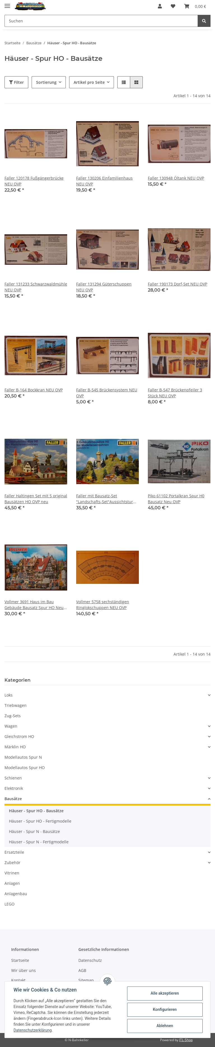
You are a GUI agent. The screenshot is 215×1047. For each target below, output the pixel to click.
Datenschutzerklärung (33, 1030)
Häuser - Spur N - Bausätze (34, 831)
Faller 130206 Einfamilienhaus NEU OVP (104, 181)
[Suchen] (101, 21)
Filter (16, 82)
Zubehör (12, 862)
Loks (8, 695)
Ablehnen (164, 1025)
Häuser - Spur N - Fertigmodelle (39, 841)
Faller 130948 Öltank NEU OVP (176, 178)
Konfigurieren (164, 1009)
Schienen (13, 778)
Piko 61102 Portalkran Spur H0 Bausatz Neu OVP (176, 498)
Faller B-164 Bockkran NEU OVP (33, 390)
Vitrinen (11, 873)
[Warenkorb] (195, 6)
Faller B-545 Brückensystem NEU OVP (106, 392)
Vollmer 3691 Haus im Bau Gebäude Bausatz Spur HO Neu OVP (34, 604)
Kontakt (18, 980)
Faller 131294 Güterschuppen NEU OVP (104, 286)
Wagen (10, 726)
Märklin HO (15, 746)
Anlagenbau (15, 893)
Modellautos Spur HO (24, 767)
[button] (159, 6)
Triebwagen (15, 705)
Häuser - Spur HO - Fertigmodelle (40, 821)
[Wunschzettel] (173, 6)
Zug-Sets (12, 715)
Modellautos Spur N (23, 757)
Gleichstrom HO (19, 736)
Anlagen (12, 883)
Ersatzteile (14, 852)
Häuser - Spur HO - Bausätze (36, 810)
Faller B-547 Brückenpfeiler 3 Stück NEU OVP (175, 392)
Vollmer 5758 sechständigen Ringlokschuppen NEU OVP (102, 604)
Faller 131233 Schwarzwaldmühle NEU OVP (35, 286)
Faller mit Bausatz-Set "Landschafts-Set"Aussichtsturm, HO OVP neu (107, 499)
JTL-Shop (186, 1039)
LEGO (9, 904)
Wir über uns (23, 970)
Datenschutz (90, 960)
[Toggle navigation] (7, 3)
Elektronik (13, 788)
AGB (82, 970)
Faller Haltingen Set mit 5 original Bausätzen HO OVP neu (35, 498)
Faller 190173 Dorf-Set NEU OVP (177, 284)
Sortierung (46, 82)
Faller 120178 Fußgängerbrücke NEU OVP (34, 181)
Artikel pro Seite (89, 82)
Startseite (20, 960)
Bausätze (13, 798)
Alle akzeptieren (164, 993)
